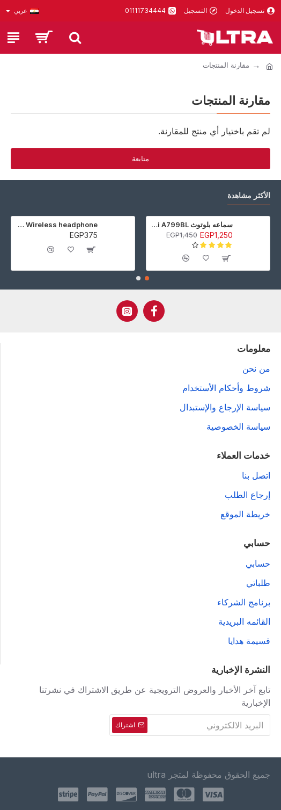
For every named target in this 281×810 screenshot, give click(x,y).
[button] (147, 278)
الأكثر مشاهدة (248, 195)
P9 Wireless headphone (56, 224)
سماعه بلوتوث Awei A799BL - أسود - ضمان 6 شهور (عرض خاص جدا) (191, 224)
